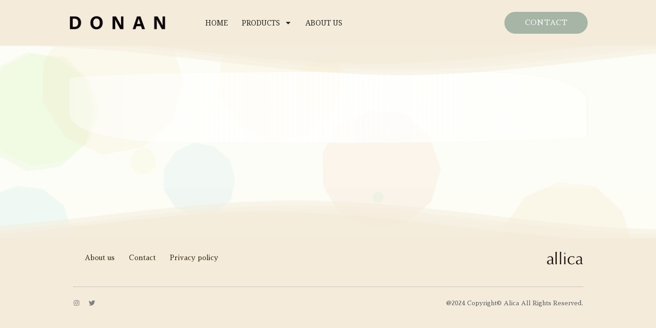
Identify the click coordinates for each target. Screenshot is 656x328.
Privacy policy (194, 257)
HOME (216, 23)
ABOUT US (323, 23)
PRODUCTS (267, 23)
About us (100, 257)
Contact (142, 257)
